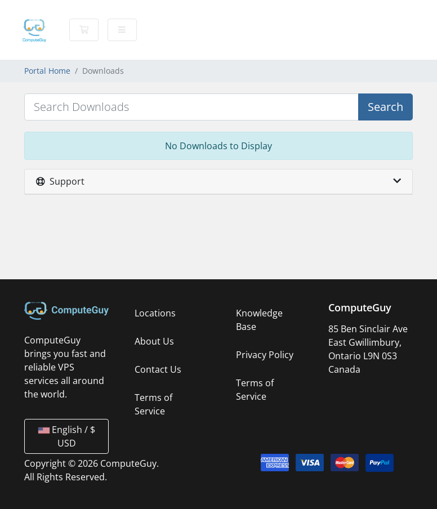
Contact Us (158, 369)
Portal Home (47, 70)
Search (385, 106)
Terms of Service (153, 404)
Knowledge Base (259, 320)
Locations (155, 313)
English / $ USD (66, 436)
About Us (154, 341)
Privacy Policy (264, 355)
